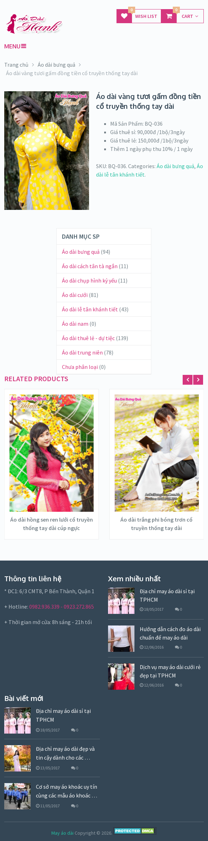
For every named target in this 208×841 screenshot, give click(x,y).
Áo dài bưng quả (175, 166)
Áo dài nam (75, 323)
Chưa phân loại (80, 366)
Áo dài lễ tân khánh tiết (90, 309)
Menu (12, 46)
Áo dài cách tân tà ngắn (90, 266)
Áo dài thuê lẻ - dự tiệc (88, 338)
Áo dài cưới (75, 294)
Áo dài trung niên (82, 352)
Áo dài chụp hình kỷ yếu (89, 280)
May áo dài (62, 833)
